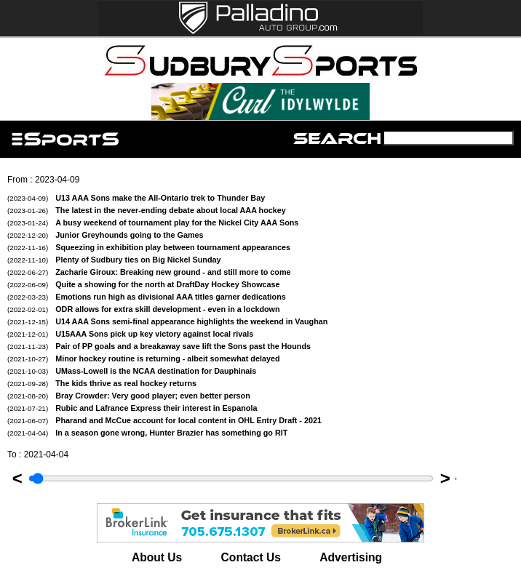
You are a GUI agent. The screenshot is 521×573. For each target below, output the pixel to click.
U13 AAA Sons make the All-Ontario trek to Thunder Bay (136, 197)
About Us (157, 557)
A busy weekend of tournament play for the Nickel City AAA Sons (152, 222)
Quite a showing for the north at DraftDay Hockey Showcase (143, 284)
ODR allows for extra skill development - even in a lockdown (143, 309)
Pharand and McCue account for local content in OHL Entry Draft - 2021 (164, 420)
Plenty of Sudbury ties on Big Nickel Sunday (114, 259)
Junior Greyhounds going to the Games (105, 235)
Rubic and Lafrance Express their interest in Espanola (132, 408)
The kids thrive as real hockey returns (101, 383)
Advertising (350, 557)
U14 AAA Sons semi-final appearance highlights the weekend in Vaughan (167, 321)
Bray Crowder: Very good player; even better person (128, 395)
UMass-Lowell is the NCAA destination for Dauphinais (131, 370)
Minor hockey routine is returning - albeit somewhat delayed (143, 358)
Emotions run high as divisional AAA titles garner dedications (146, 296)
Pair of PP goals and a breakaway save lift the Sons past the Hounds (159, 346)
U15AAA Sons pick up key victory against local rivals (130, 333)
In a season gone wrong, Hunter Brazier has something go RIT (147, 432)
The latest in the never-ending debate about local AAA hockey (146, 210)
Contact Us (251, 557)
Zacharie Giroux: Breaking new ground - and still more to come (149, 272)
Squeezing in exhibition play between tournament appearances (148, 247)
